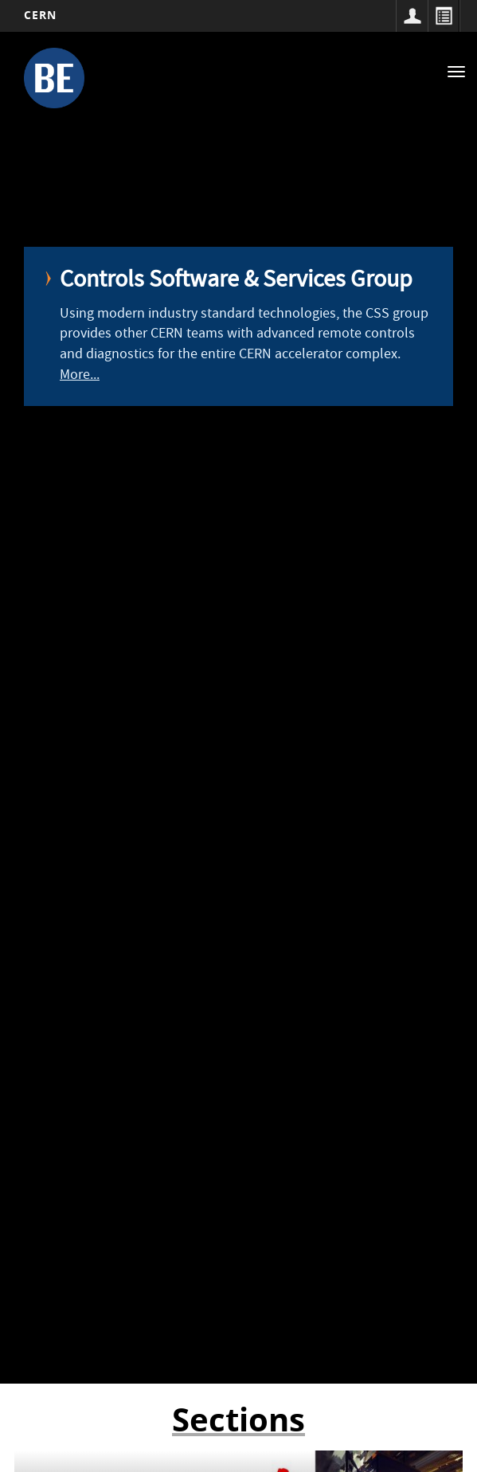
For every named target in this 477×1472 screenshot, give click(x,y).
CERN (40, 14)
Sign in (412, 16)
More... (80, 376)
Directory (443, 16)
